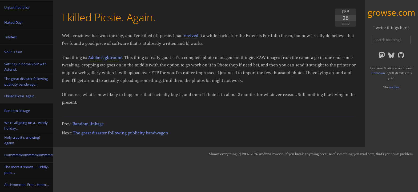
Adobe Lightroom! (105, 57)
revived (191, 35)
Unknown (378, 73)
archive (394, 87)
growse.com (391, 12)
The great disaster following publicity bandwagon (120, 132)
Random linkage (88, 123)
